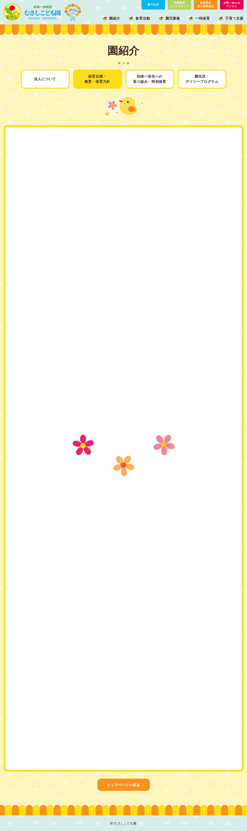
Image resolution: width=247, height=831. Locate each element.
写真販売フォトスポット (179, 4)
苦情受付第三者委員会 (205, 4)
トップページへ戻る (123, 784)
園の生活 (153, 4)
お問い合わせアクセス (231, 4)
